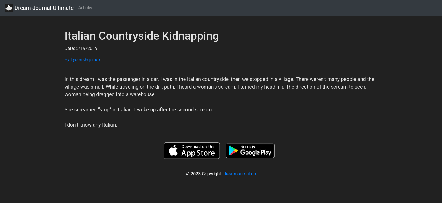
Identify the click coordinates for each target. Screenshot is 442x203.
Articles (85, 7)
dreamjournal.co (239, 173)
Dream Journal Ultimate (39, 8)
